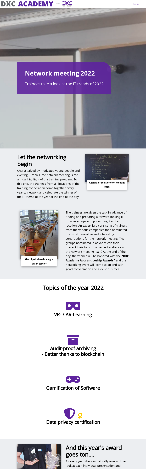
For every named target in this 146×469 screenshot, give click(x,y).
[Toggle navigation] (137, 4)
